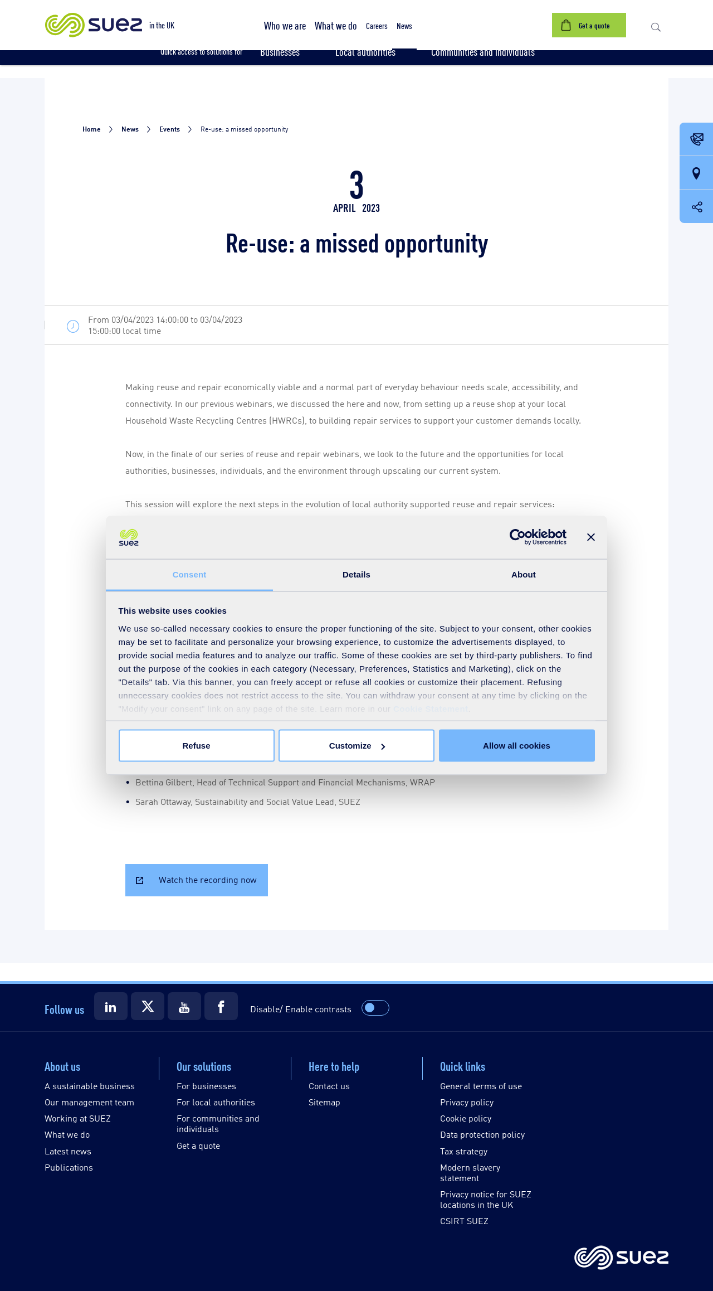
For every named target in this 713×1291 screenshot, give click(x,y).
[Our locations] (696, 173)
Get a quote (198, 1145)
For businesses (206, 1085)
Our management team (89, 1102)
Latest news (68, 1151)
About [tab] (523, 574)
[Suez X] (147, 1006)
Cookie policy (465, 1118)
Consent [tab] (190, 574)
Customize (357, 745)
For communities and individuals (218, 1123)
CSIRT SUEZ (464, 1220)
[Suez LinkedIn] (111, 1006)
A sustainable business (90, 1085)
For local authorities (216, 1102)
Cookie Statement (430, 708)
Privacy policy (467, 1102)
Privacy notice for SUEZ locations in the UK (485, 1199)
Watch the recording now (208, 879)
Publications (69, 1167)
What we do (67, 1134)
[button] (285, 25)
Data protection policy (482, 1134)
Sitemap (324, 1102)
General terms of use (481, 1085)
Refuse (196, 745)
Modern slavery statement (470, 1172)
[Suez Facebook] (221, 1006)
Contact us (329, 1085)
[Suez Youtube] (184, 1006)
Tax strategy (463, 1151)
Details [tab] (356, 574)
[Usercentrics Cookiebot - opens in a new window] (518, 537)
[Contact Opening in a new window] (696, 140)
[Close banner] (591, 537)
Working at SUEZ (78, 1118)
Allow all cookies (516, 745)
